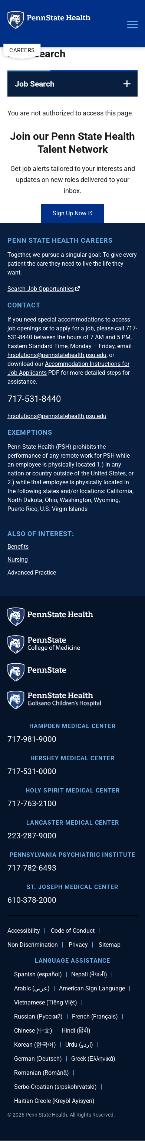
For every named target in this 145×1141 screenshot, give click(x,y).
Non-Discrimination (32, 945)
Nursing (17, 559)
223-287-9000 (31, 835)
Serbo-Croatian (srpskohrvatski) (55, 1087)
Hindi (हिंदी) (76, 1030)
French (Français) (95, 1016)
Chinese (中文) (33, 1030)
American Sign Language (92, 988)
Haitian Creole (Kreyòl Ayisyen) (54, 1101)
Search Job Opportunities (43, 288)
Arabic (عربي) (32, 988)
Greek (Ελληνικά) (93, 1058)
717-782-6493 (31, 868)
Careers (22, 50)
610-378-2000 (31, 900)
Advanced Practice (31, 572)
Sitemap (110, 945)
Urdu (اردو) (79, 1044)
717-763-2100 (31, 803)
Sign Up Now (72, 213)
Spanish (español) (38, 974)
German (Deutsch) (38, 1058)
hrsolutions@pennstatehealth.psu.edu (56, 355)
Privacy (78, 945)
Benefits (18, 546)
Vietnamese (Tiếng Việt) (45, 1002)
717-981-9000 (31, 739)
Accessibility (23, 930)
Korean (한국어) (35, 1044)
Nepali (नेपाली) (89, 974)
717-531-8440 (34, 399)
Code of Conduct (73, 930)
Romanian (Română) (41, 1073)
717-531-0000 (31, 771)
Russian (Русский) (38, 1016)
